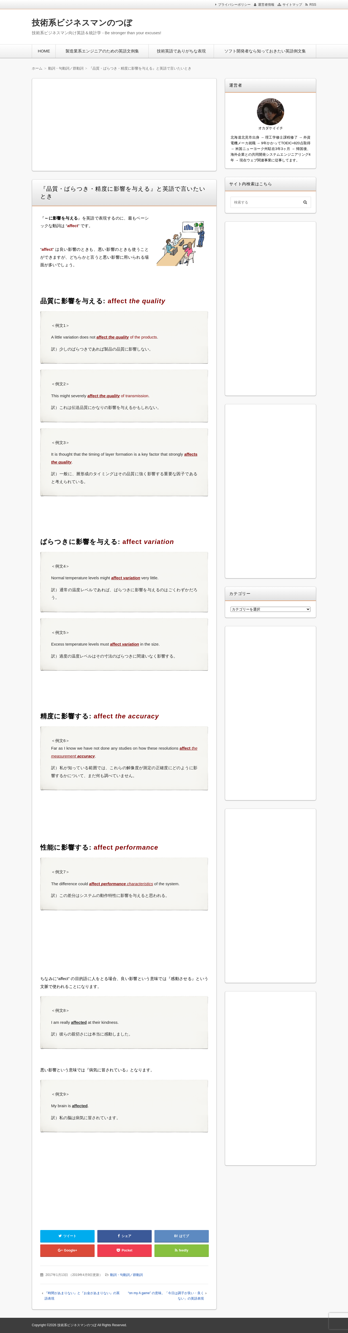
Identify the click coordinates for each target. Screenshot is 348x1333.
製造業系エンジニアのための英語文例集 (102, 51)
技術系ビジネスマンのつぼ (82, 22)
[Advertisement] (244, 25)
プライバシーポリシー (234, 5)
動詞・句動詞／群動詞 (126, 1275)
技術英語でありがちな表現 (181, 51)
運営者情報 (266, 5)
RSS (312, 5)
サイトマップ (292, 5)
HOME (44, 51)
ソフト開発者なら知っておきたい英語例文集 (265, 51)
